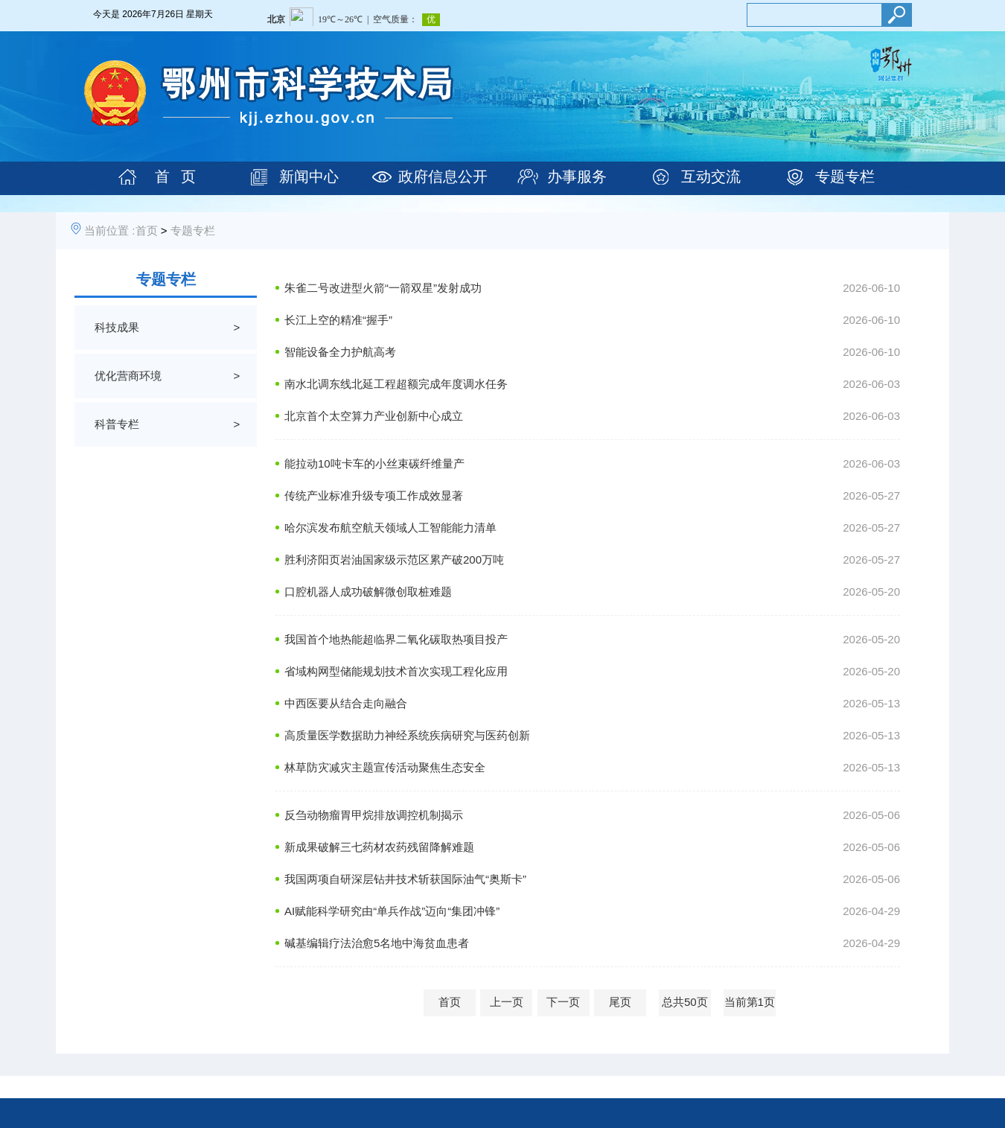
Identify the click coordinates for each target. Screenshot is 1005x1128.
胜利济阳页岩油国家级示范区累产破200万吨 (394, 559)
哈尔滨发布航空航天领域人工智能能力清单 (390, 527)
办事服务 (577, 176)
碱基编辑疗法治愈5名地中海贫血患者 (376, 943)
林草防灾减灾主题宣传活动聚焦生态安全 (384, 767)
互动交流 (711, 176)
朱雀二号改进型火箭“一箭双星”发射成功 (383, 287)
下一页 (563, 1001)
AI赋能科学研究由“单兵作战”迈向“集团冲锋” (392, 911)
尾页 (620, 1001)
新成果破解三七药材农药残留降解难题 (379, 847)
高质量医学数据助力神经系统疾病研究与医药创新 (407, 735)
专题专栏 (845, 176)
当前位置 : (109, 230)
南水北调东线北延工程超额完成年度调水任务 (396, 383)
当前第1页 (749, 1001)
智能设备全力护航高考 (340, 351)
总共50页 (685, 1001)
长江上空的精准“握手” (338, 319)
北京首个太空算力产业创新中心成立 (373, 416)
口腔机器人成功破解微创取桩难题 (368, 591)
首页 (146, 230)
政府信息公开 (443, 176)
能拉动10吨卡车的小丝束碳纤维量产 (374, 463)
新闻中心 (309, 176)
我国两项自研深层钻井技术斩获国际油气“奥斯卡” (405, 879)
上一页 (506, 1001)
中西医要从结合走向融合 (345, 703)
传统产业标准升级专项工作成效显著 (373, 495)
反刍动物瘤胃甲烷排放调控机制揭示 (373, 815)
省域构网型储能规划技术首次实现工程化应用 (396, 671)
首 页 (175, 176)
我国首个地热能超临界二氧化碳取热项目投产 (396, 639)
